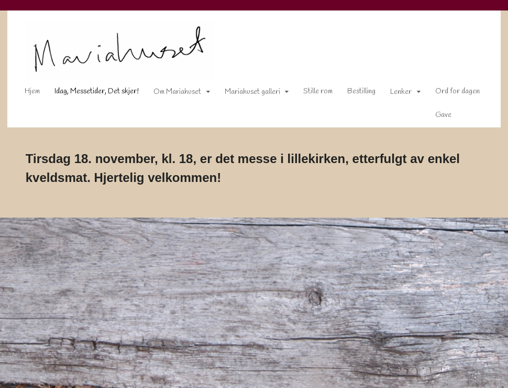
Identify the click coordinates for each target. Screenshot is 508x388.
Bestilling (354, 94)
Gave (436, 117)
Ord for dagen (450, 94)
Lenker (393, 94)
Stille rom (310, 94)
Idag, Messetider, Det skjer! (89, 94)
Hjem (24, 94)
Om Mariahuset (170, 94)
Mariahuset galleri (245, 94)
